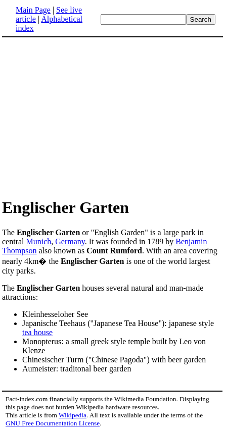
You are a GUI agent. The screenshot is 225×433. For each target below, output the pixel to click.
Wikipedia (72, 415)
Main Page (33, 10)
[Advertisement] (87, 117)
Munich (39, 241)
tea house (37, 332)
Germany (70, 241)
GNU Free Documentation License (53, 423)
